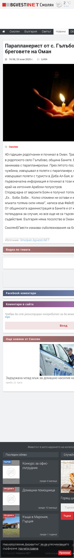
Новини (61, 31)
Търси (67, 515)
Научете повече (28, 548)
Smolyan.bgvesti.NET (34, 240)
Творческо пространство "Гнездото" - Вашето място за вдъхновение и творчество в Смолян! (40, 472)
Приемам (64, 552)
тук (7, 316)
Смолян (13, 146)
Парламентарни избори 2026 (21, 37)
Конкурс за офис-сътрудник (35, 492)
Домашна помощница (38, 517)
